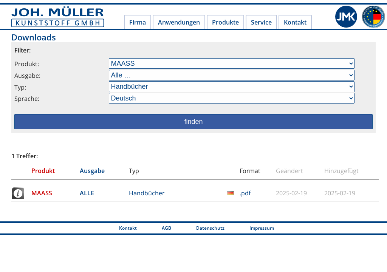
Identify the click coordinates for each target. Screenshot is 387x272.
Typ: (20, 87)
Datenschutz (210, 228)
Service (261, 22)
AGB (166, 228)
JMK (346, 17)
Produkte (225, 22)
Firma (137, 22)
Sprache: (26, 98)
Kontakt (295, 22)
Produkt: (26, 64)
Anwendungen (179, 22)
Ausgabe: (27, 75)
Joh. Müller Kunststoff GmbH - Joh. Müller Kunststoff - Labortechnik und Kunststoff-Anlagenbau (57, 17)
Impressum (261, 228)
